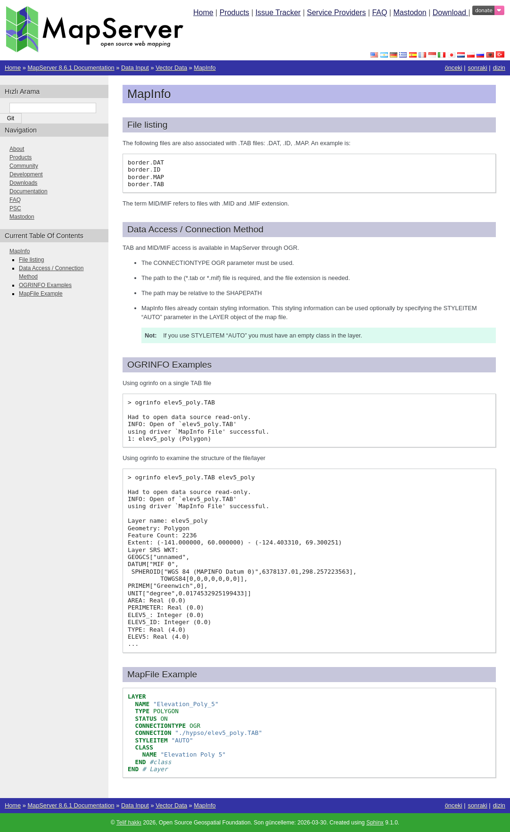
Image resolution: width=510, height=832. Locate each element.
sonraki (477, 67)
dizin (499, 67)
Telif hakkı (128, 822)
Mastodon (409, 12)
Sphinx (375, 822)
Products (234, 12)
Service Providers (336, 12)
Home (203, 12)
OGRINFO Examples (45, 285)
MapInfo (204, 67)
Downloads (23, 183)
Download (451, 12)
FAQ (379, 12)
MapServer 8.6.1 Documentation (70, 67)
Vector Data (171, 67)
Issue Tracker (278, 12)
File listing (31, 259)
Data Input (135, 67)
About (16, 149)
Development (26, 174)
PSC (15, 208)
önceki (453, 67)
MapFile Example (41, 293)
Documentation (28, 191)
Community (23, 166)
